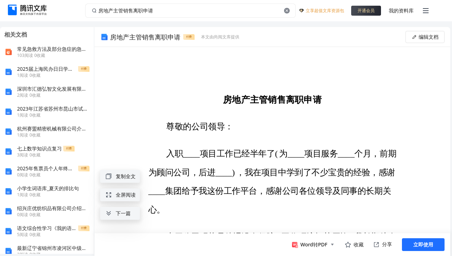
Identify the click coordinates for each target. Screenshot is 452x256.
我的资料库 (401, 10)
